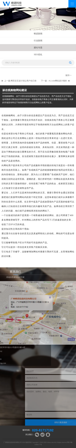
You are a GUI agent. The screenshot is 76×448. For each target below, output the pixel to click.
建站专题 (38, 47)
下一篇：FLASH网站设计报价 (54, 81)
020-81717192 (43, 430)
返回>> (68, 75)
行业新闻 (38, 40)
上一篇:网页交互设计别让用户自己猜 (20, 81)
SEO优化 (38, 54)
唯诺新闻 (38, 34)
